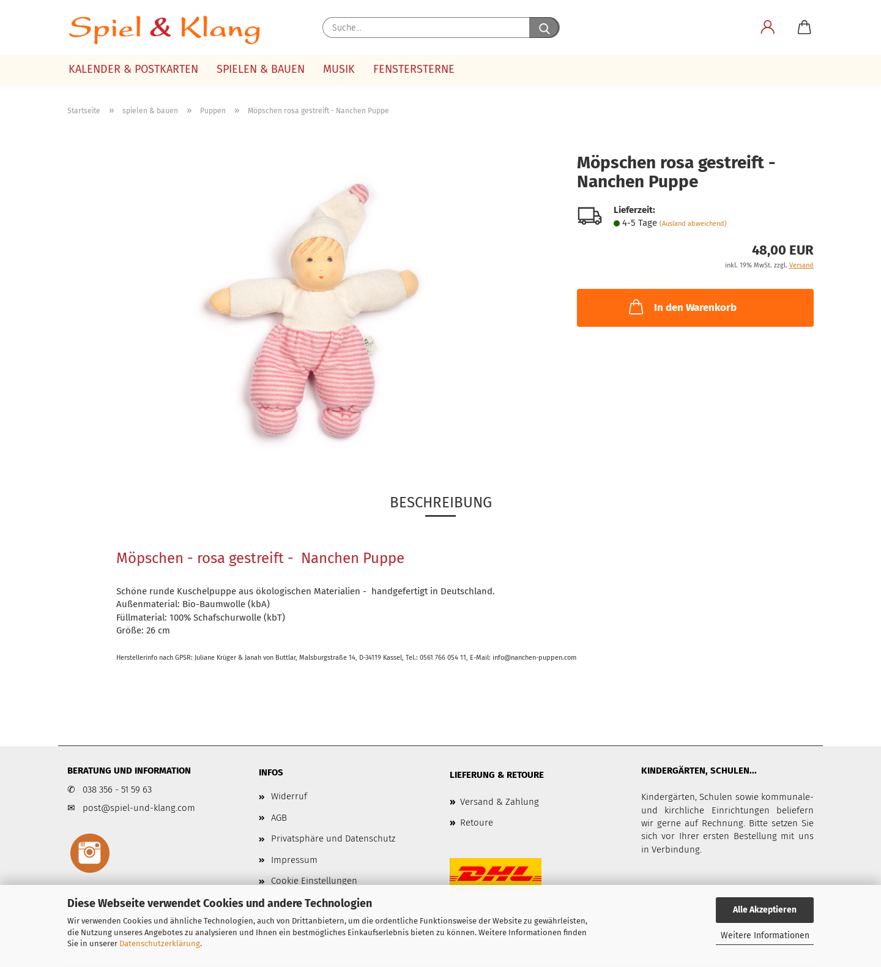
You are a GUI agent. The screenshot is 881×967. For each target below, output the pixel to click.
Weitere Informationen (765, 935)
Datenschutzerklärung (159, 943)
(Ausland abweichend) (693, 224)
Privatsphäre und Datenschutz (333, 838)
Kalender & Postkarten (133, 69)
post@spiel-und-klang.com (139, 807)
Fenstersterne (414, 69)
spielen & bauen (261, 69)
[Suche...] (544, 27)
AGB (279, 817)
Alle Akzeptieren (765, 910)
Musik (339, 69)
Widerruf (289, 796)
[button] (767, 27)
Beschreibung (441, 502)
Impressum (294, 859)
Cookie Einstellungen (314, 880)
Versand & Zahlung (499, 801)
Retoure (476, 822)
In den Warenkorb (681, 306)
